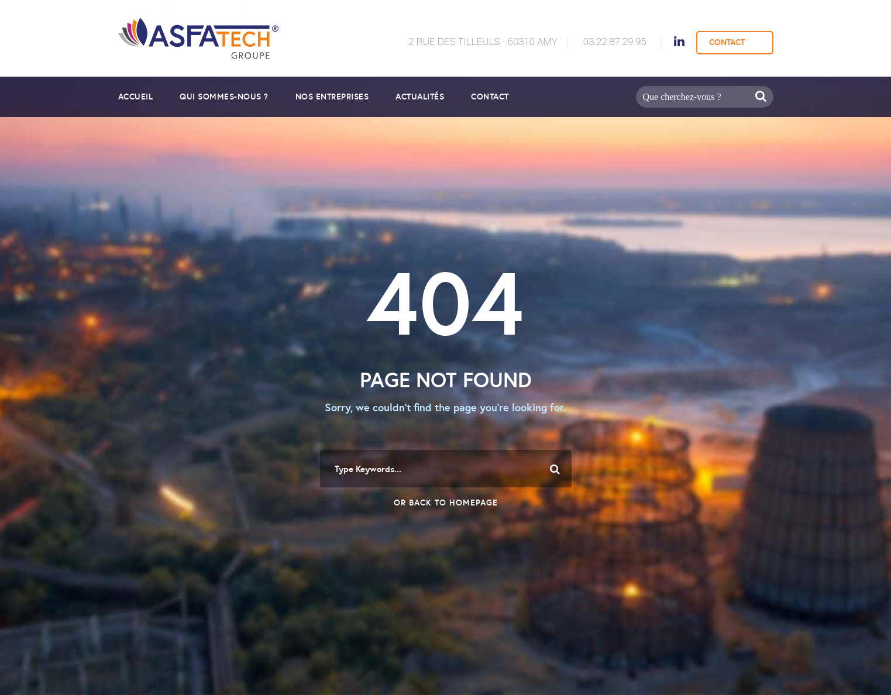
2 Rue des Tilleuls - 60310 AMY (483, 41)
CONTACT (727, 42)
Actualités (419, 96)
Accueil (135, 96)
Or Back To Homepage (446, 502)
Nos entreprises (332, 96)
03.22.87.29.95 (614, 41)
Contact (490, 96)
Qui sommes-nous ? (224, 96)
